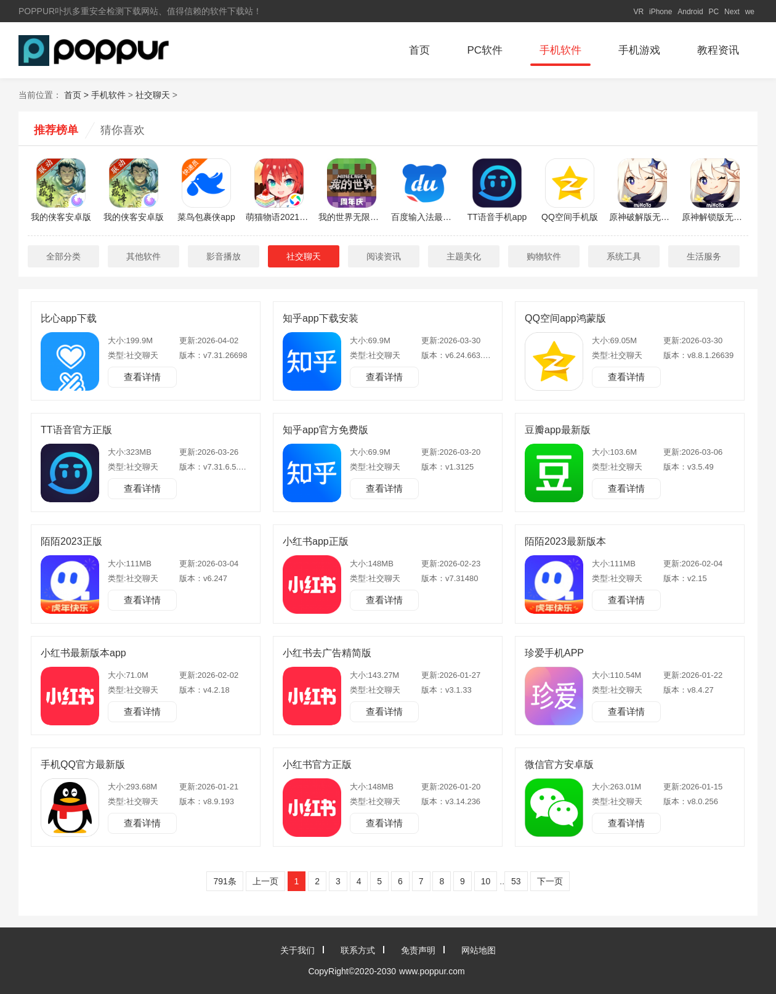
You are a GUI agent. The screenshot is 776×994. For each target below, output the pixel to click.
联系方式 (358, 950)
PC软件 (485, 50)
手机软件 (560, 50)
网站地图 (478, 950)
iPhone (660, 11)
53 (516, 881)
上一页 (265, 881)
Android (690, 11)
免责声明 (418, 950)
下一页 (550, 881)
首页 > (77, 95)
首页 (419, 50)
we (749, 11)
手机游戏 (639, 50)
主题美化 (464, 256)
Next (732, 11)
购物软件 (544, 256)
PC (714, 11)
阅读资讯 (383, 256)
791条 (224, 881)
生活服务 (704, 256)
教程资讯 (718, 50)
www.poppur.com (432, 971)
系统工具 (624, 256)
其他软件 (143, 256)
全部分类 (63, 256)
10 (486, 881)
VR (638, 11)
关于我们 (297, 950)
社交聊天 (152, 95)
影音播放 (223, 256)
